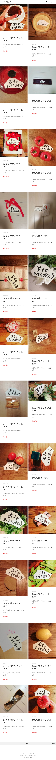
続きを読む (6, 51)
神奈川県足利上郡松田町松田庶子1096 (28, 755)
